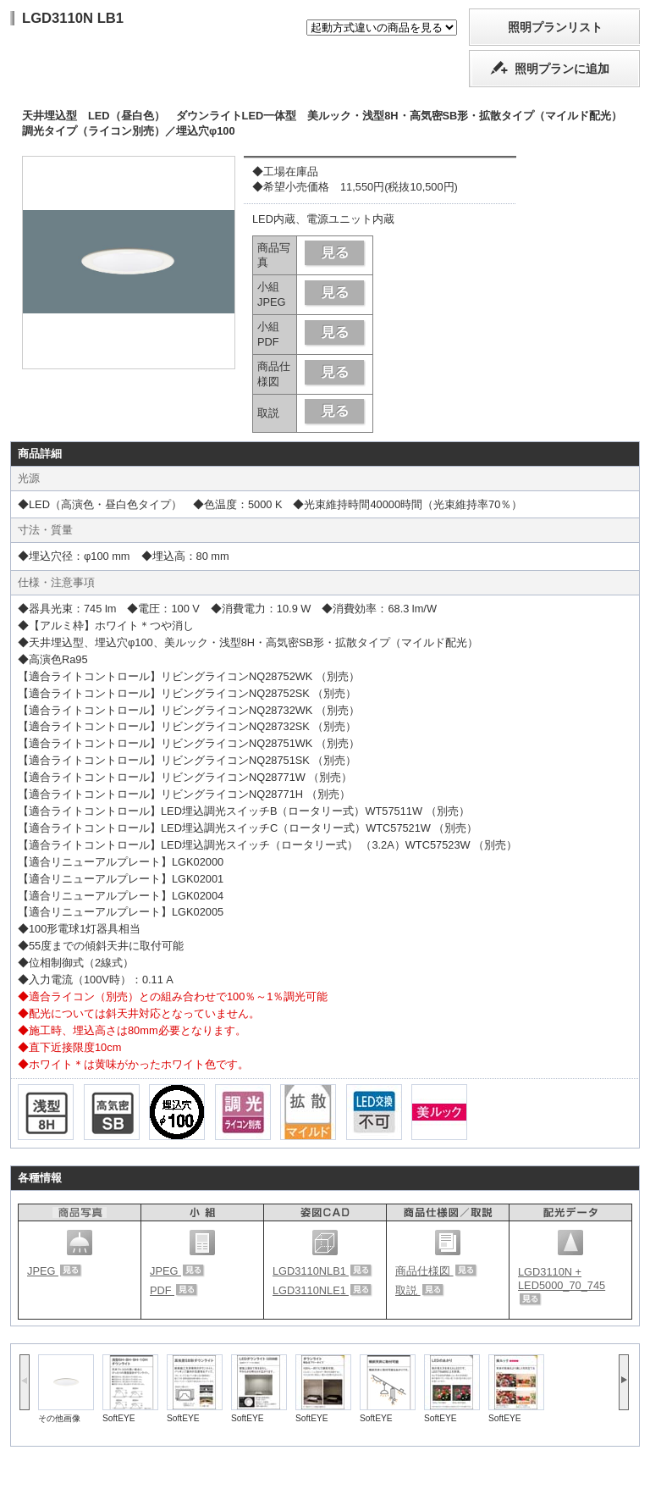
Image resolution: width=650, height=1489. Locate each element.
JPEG (54, 1271)
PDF (174, 1290)
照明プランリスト (555, 27)
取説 (419, 1290)
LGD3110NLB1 (322, 1271)
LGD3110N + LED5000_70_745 (561, 1285)
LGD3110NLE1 (322, 1290)
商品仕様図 (436, 1271)
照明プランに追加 (562, 68)
